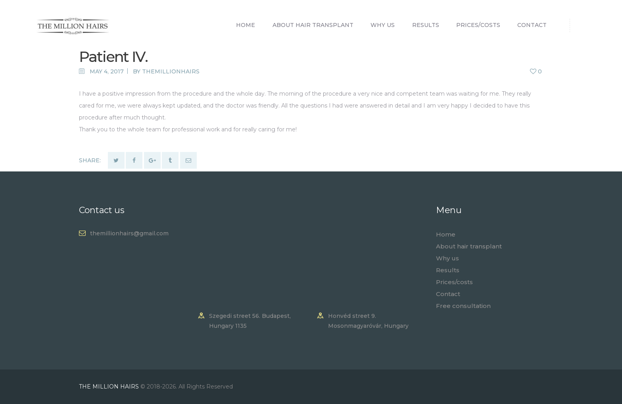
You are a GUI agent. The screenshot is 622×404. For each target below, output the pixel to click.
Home (445, 234)
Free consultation (463, 306)
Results (447, 270)
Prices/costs (454, 282)
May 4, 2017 (107, 71)
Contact (448, 294)
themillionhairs (171, 71)
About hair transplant (469, 246)
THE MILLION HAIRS (109, 386)
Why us (447, 258)
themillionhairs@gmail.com (129, 233)
